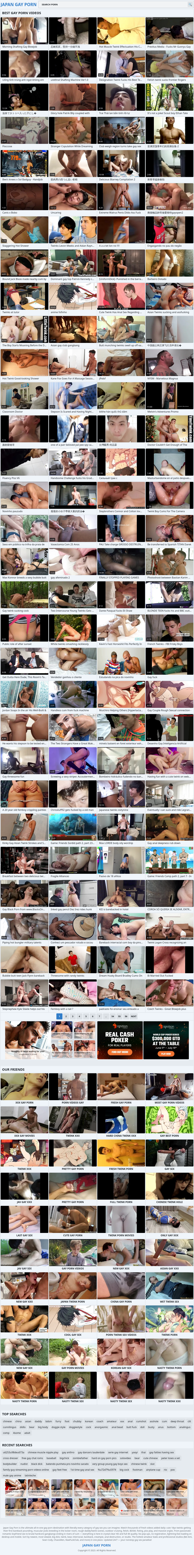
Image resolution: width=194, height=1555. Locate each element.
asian (28, 1421)
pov (173, 1469)
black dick (36, 1464)
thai (143, 1452)
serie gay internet (118, 1452)
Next (134, 1016)
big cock (124, 1469)
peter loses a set (170, 1458)
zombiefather (80, 1458)
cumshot (141, 1421)
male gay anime (12, 1475)
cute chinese (150, 1458)
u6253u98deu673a (13, 1452)
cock (88, 1427)
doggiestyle (75, 1427)
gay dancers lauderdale (91, 1452)
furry (58, 1421)
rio (165, 1469)
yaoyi (135, 1452)
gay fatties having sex (161, 1452)
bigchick (64, 1458)
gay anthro (68, 1452)
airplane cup (153, 1469)
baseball (51, 1458)
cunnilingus (9, 1427)
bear (31, 1427)
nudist (24, 1464)
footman (137, 1469)
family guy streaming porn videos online (26, 1469)
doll (142, 1427)
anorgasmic (101, 1427)
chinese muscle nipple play (43, 1452)
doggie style (58, 1427)
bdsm (48, 1421)
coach (100, 1421)
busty (151, 1427)
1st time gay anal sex (82, 1469)
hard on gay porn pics (104, 1458)
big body (43, 1427)
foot (67, 1421)
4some (17, 1433)
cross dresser (10, 1458)
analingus (184, 1427)
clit (189, 1421)
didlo (23, 1427)
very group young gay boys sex (110, 1464)
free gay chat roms (32, 1458)
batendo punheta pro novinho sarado (67, 1464)
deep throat (177, 1421)
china (18, 1421)
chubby (77, 1421)
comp (6, 1433)
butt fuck (132, 1427)
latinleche (30, 1475)
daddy (38, 1421)
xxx (122, 1421)
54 (113, 1016)
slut (152, 1464)
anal (130, 1421)
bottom (171, 1427)
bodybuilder (10, 1464)
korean (89, 1421)
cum (164, 1421)
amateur (112, 1421)
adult (27, 1433)
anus (161, 1427)
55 (119, 1016)
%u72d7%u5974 (107, 1469)
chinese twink (139, 1464)
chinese (7, 1421)
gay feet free (59, 1469)
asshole (154, 1421)
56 (126, 1016)
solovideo (125, 1458)
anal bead (117, 1427)
